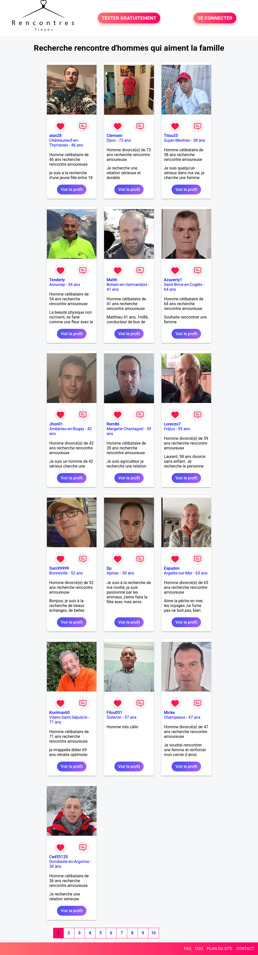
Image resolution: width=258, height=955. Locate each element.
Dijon (111, 140)
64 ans (170, 289)
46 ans (77, 145)
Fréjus (169, 428)
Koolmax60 (59, 712)
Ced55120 (58, 856)
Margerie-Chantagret (125, 428)
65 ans (202, 573)
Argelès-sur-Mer (178, 573)
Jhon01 (56, 424)
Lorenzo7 (172, 424)
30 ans (128, 573)
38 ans (199, 140)
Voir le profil (71, 189)
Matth (112, 279)
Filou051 (114, 712)
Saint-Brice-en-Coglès (183, 284)
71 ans (55, 722)
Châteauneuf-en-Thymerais (64, 143)
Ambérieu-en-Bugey (66, 428)
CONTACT (245, 948)
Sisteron (114, 717)
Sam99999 (59, 568)
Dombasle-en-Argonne (69, 861)
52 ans (77, 573)
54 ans (74, 284)
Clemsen (114, 135)
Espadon (172, 568)
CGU (199, 948)
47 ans (194, 717)
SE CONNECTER (215, 18)
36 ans (55, 866)
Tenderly (57, 279)
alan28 (55, 135)
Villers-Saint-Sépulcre (68, 717)
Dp (109, 568)
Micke (169, 712)
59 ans (184, 428)
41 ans (113, 289)
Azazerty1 (173, 279)
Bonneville (58, 573)
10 (153, 933)
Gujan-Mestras (177, 140)
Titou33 (171, 135)
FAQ (187, 948)
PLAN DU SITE (220, 948)
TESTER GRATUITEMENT (129, 18)
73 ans (125, 140)
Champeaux (174, 717)
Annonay (57, 284)
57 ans (130, 717)
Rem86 (113, 424)
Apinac (113, 573)
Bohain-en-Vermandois (127, 284)
